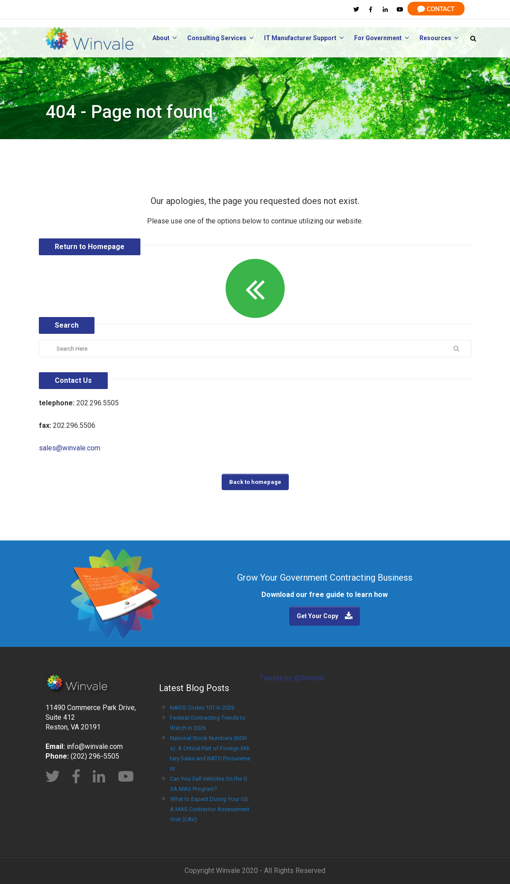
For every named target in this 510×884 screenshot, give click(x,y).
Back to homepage (255, 482)
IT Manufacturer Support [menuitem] (304, 38)
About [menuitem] (164, 38)
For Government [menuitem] (381, 38)
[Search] (216, 348)
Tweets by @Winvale (292, 678)
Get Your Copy (317, 616)
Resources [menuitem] (438, 38)
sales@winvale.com (69, 448)
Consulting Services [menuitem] (220, 38)
